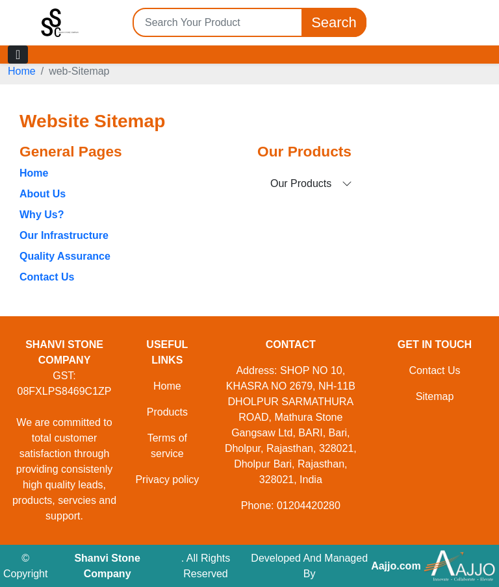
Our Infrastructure (64, 235)
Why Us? (41, 214)
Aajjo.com (395, 565)
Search (334, 22)
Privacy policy (167, 479)
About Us (42, 193)
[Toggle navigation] (18, 54)
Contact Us (46, 276)
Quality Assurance (64, 256)
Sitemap (435, 396)
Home (22, 71)
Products (167, 412)
